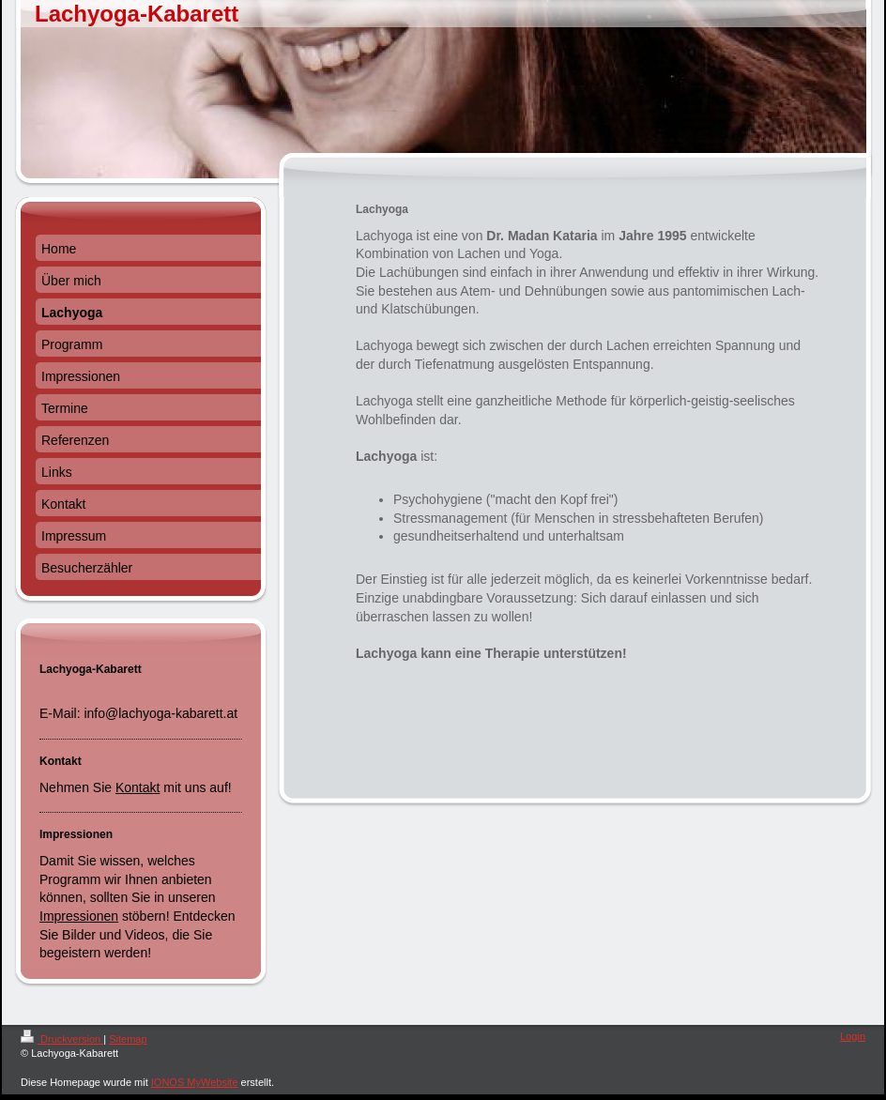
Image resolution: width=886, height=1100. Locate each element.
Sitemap (127, 1039)
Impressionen (78, 916)
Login (852, 1036)
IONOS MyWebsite (194, 1082)
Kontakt (137, 787)
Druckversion (62, 1039)
